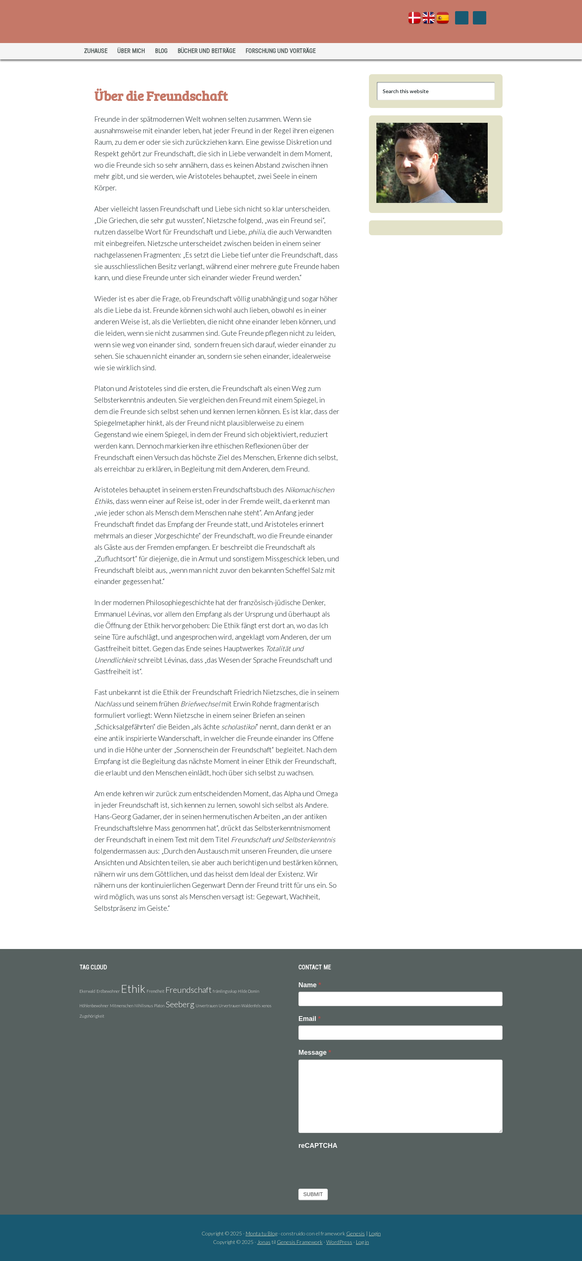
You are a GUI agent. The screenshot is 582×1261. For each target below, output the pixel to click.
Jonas (264, 1242)
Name (309, 985)
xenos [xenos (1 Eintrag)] (266, 1005)
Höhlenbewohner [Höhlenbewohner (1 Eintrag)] (94, 1005)
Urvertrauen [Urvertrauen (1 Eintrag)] (229, 1005)
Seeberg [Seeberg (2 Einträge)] (180, 1004)
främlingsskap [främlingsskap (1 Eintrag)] (225, 991)
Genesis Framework (300, 1242)
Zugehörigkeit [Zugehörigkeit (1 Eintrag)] (91, 1016)
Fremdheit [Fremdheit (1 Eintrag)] (155, 991)
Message (314, 1052)
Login (375, 1233)
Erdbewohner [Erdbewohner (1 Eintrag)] (108, 991)
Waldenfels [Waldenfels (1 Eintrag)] (251, 1005)
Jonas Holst (144, 22)
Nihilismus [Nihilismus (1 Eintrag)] (143, 1005)
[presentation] (354, 1166)
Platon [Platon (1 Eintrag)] (159, 1005)
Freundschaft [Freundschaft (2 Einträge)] (189, 990)
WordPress (339, 1242)
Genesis (355, 1233)
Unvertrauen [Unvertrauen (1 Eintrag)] (207, 1005)
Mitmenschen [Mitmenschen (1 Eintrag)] (121, 1005)
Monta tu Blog (261, 1233)
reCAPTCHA (317, 1145)
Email (309, 1018)
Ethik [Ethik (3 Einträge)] (133, 988)
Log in (362, 1242)
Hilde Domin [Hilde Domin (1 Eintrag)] (248, 991)
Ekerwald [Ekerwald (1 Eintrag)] (87, 991)
